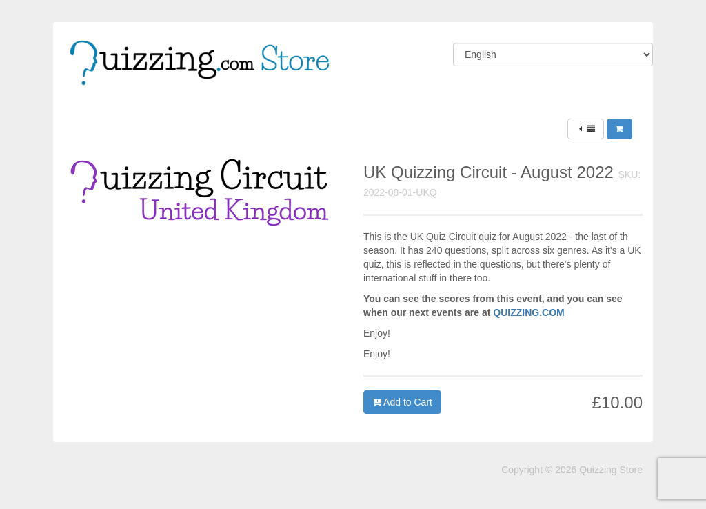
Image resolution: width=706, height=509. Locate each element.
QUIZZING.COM (528, 312)
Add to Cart (402, 402)
